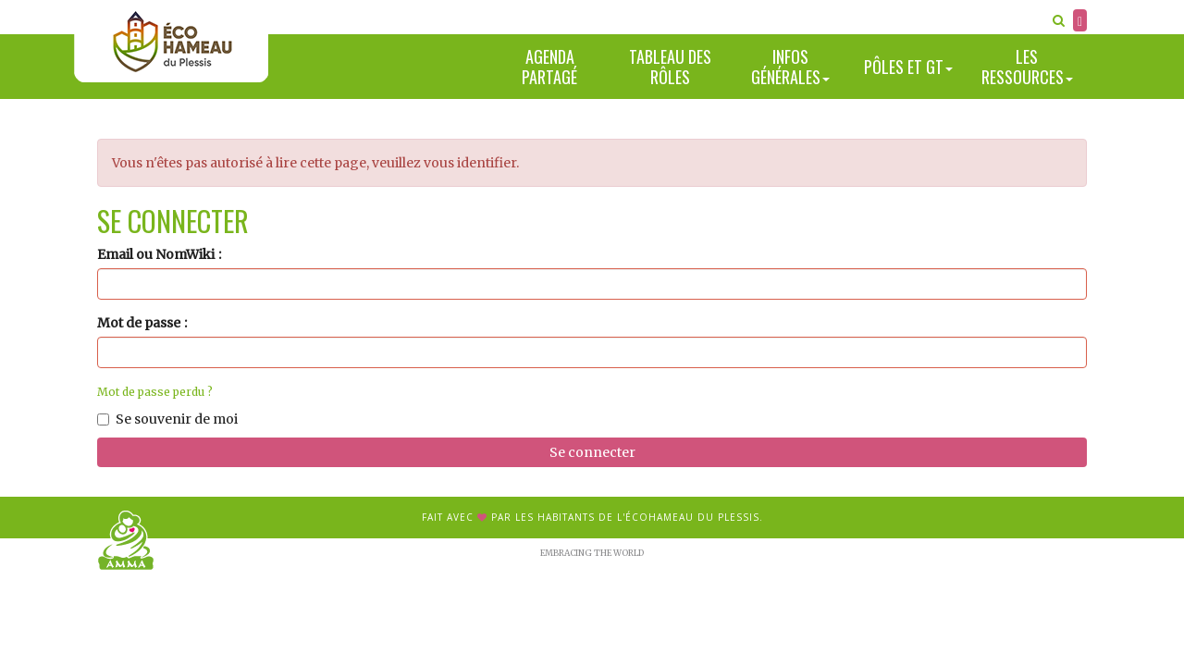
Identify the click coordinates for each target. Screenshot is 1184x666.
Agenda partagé (549, 67)
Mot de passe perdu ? (155, 392)
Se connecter (592, 452)
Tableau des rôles (670, 67)
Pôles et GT (908, 67)
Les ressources (1027, 67)
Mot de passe (138, 322)
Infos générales (790, 67)
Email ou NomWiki (156, 254)
